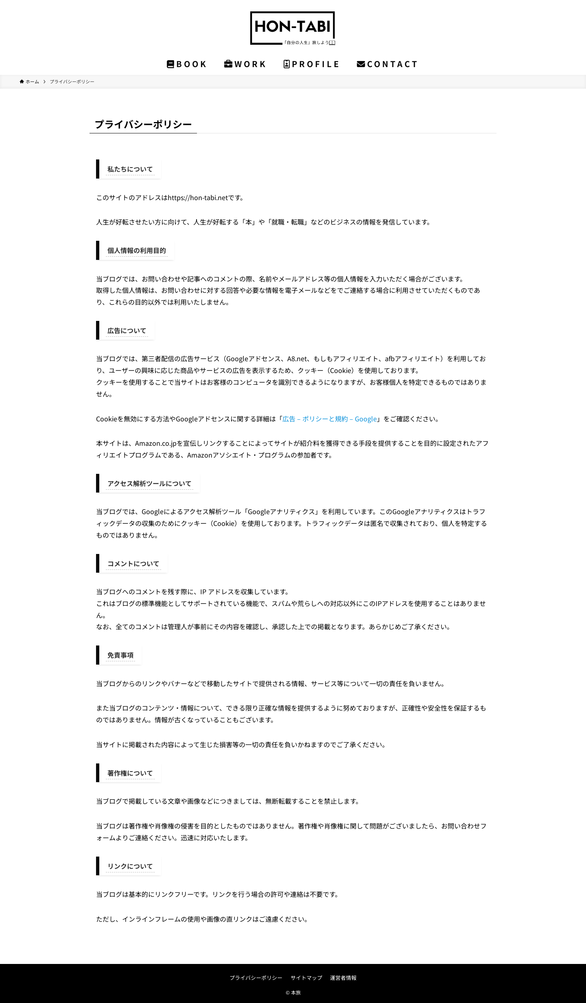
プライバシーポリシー (256, 977)
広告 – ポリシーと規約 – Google (329, 418)
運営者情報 (343, 977)
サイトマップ (306, 977)
